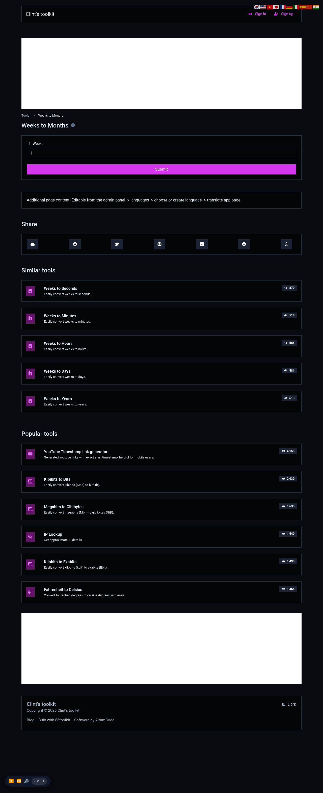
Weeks (35, 144)
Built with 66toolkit (54, 720)
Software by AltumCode (94, 720)
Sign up (283, 14)
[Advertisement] (161, 73)
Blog (30, 720)
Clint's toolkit (40, 14)
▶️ (11, 781)
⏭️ (18, 781)
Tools (25, 115)
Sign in (257, 14)
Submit (161, 169)
